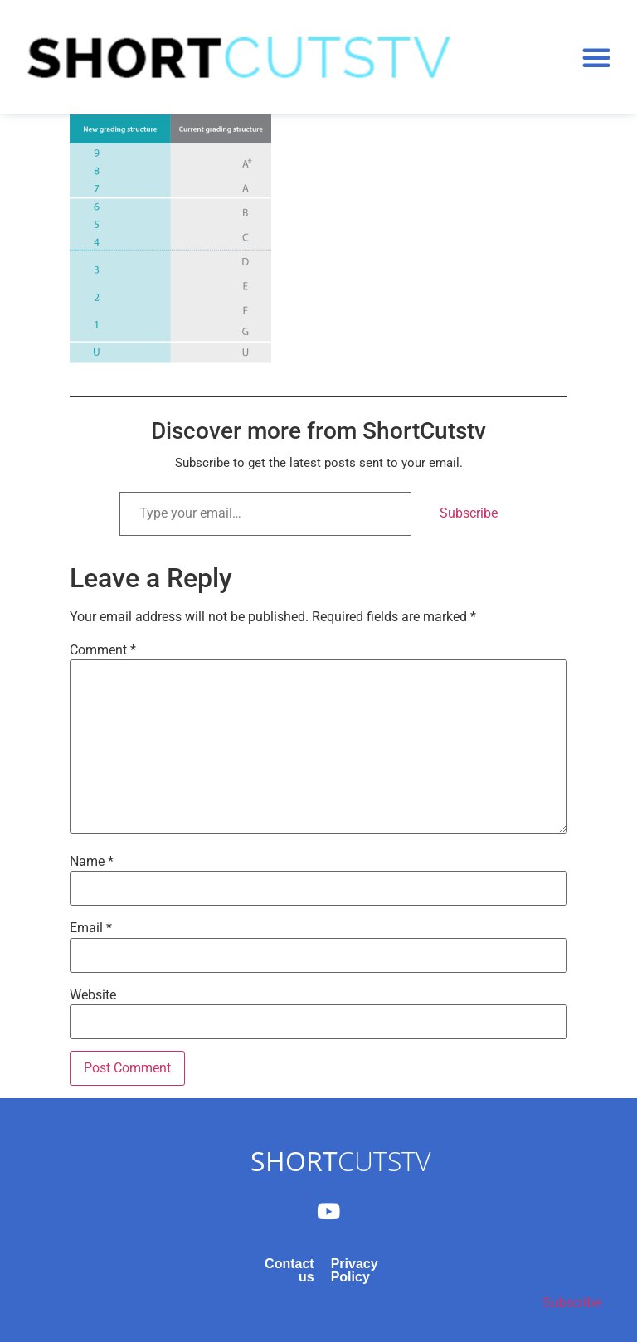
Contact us (289, 1270)
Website (93, 995)
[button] (596, 57)
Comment (103, 650)
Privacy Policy (354, 1270)
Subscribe (469, 513)
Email (91, 928)
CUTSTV (340, 1161)
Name (92, 861)
